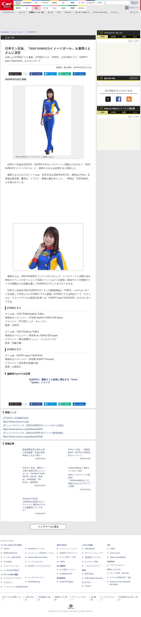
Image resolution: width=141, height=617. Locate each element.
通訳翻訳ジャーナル (92, 557)
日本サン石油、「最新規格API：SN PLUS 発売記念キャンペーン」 (79, 452)
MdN (84, 570)
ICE (108, 545)
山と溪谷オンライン (67, 570)
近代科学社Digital (66, 582)
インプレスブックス (36, 577)
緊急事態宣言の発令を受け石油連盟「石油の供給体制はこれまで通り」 (34, 452)
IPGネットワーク (114, 570)
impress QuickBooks (118, 557)
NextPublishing (34, 582)
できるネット (9, 582)
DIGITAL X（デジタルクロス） (40, 566)
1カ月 (135, 37)
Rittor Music (62, 545)
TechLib (88, 586)
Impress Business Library (37, 557)
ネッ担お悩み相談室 (11, 570)
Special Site (109, 78)
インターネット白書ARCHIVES (16, 587)
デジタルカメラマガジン (13, 578)
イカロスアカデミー (92, 566)
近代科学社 (61, 578)
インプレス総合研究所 (12, 557)
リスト (25, 74)
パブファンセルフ (117, 565)
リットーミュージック (68, 549)
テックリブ (86, 582)
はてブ (52, 74)
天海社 (112, 549)
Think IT (7, 549)
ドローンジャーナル (11, 566)
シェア (38, 74)
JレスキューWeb (91, 562)
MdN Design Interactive (94, 578)
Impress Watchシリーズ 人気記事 (119, 108)
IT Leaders (8, 562)
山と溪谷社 (61, 566)
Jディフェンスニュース (94, 553)
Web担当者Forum (10, 553)
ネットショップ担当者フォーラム (41, 553)
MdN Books (89, 574)
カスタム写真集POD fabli (120, 577)
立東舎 (62, 562)
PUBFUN (110, 562)
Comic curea (115, 553)
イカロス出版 (87, 545)
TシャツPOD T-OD (68, 557)
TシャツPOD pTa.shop (119, 573)
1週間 (124, 37)
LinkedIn (81, 74)
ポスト (17, 74)
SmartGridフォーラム (36, 549)
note (66, 74)
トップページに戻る (48, 526)
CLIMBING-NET (66, 574)
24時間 (113, 37)
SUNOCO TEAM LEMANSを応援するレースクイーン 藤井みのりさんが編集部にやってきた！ (34, 504)
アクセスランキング (113, 33)
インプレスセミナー (36, 562)
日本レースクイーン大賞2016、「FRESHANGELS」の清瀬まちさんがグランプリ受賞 (79, 480)
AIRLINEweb (90, 549)
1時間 (102, 37)
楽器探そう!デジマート (68, 553)
